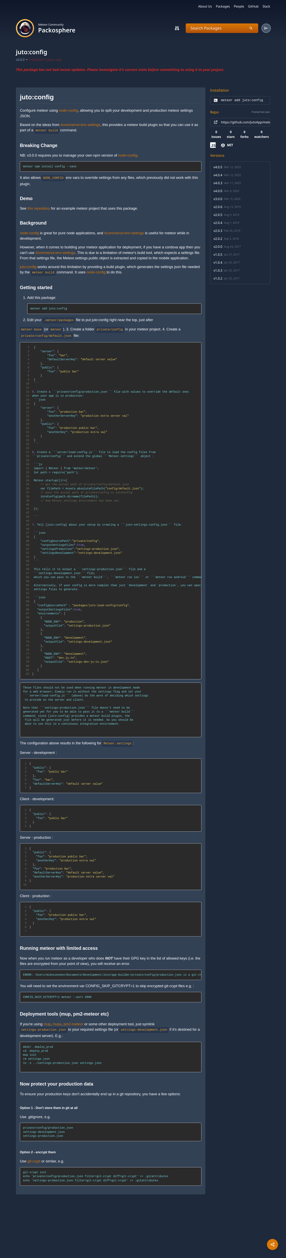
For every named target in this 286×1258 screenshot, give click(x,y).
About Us (205, 6)
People (239, 6)
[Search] (177, 28)
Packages (223, 6)
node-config (68, 110)
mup (47, 1024)
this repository (38, 208)
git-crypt (33, 1161)
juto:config (28, 267)
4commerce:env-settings (80, 125)
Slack (266, 6)
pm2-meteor (73, 1024)
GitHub (253, 6)
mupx (57, 1024)
